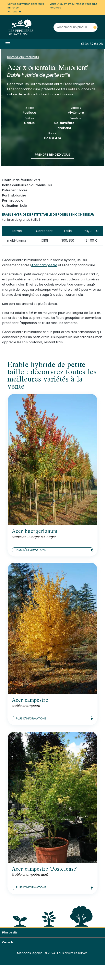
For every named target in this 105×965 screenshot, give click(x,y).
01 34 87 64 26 (92, 44)
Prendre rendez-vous (52, 155)
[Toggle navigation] (7, 44)
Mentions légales (29, 953)
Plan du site (9, 932)
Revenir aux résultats (23, 57)
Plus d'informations (54, 550)
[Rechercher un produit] (75, 27)
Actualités (14, 11)
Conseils (8, 942)
